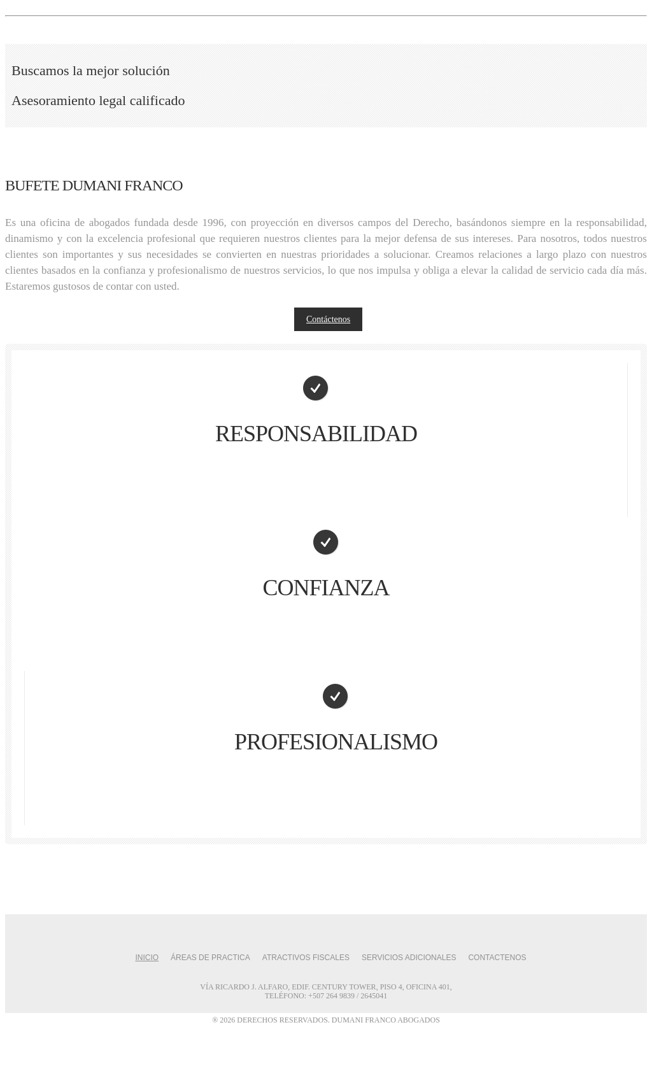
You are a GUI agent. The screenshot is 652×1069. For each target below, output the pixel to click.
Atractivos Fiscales (306, 957)
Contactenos (497, 957)
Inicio (147, 957)
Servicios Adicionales (409, 957)
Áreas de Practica (210, 957)
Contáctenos (328, 319)
